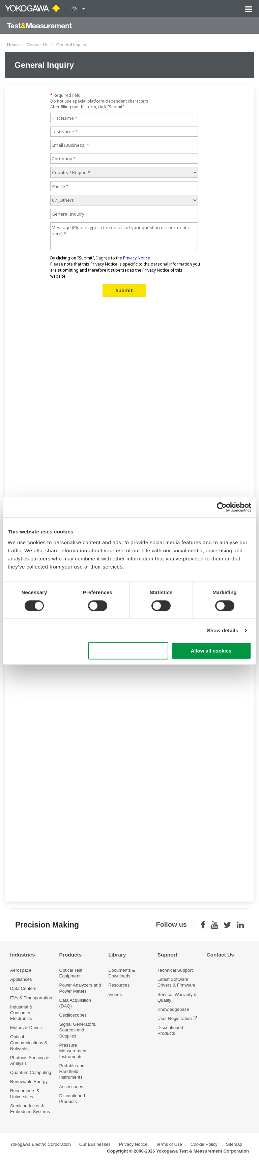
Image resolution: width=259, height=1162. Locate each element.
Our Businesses (95, 1144)
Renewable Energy (29, 1081)
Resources (119, 985)
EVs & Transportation (31, 997)
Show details (222, 630)
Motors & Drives (26, 1027)
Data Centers (23, 988)
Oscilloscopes (73, 1015)
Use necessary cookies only (128, 651)
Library (117, 955)
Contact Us (37, 44)
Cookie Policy (204, 1144)
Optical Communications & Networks (29, 1042)
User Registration (174, 1018)
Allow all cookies (211, 651)
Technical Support (175, 970)
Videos (115, 994)
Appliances (21, 979)
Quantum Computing (30, 1072)
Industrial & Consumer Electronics (21, 1012)
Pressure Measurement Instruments (73, 1051)
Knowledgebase (173, 1009)
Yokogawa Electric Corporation (40, 1144)
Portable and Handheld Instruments (72, 1071)
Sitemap (234, 1144)
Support (167, 955)
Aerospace (20, 970)
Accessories (71, 1086)
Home (13, 44)
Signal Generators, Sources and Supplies (77, 1030)
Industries (22, 955)
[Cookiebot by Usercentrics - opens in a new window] (221, 507)
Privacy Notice (133, 1144)
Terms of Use (169, 1144)
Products (70, 955)
